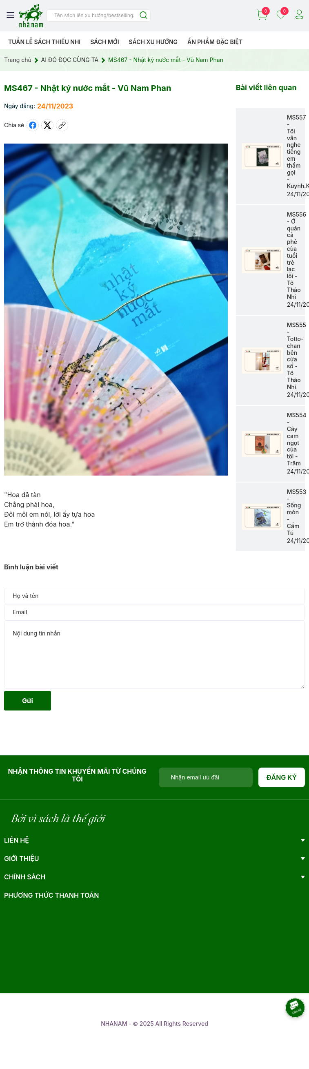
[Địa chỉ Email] (206, 777)
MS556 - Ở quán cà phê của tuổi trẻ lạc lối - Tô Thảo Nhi (297, 255)
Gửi (27, 701)
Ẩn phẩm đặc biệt (214, 41)
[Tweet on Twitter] (47, 125)
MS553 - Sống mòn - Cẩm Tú (296, 512)
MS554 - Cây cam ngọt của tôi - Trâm (297, 439)
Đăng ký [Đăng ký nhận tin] (282, 777)
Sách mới (104, 41)
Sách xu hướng (153, 41)
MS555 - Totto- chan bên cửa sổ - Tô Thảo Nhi (296, 355)
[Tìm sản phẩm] (99, 15)
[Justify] (143, 15)
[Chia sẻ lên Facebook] (33, 125)
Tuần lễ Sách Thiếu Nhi (44, 41)
